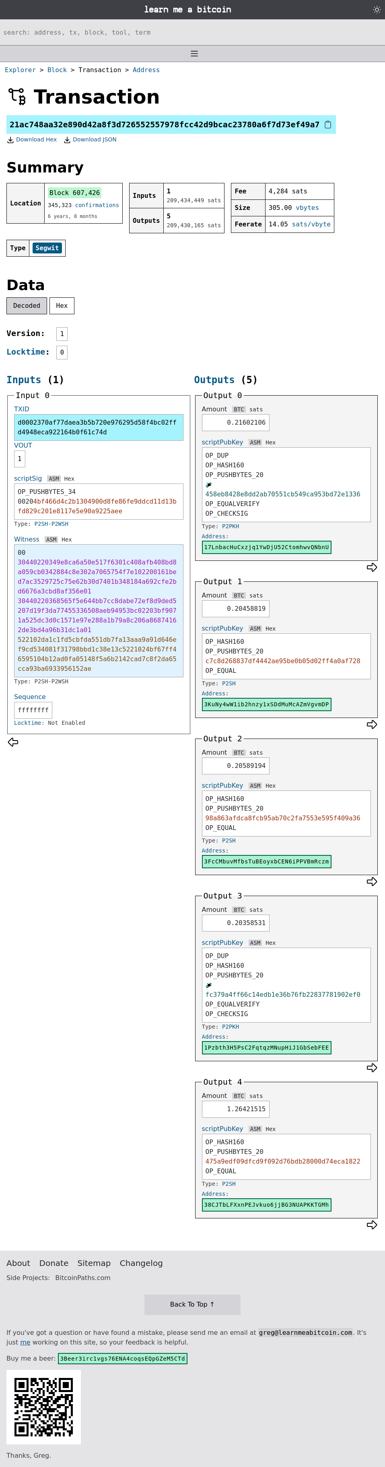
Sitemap (94, 1263)
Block (57, 70)
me (25, 1342)
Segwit (47, 248)
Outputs (214, 380)
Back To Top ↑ (192, 1304)
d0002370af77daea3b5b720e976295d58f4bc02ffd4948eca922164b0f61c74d (97, 427)
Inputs (23, 380)
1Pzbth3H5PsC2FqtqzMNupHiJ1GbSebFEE (266, 1047)
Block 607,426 (74, 193)
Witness (26, 539)
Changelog (141, 1263)
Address (146, 70)
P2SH (229, 683)
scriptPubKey (222, 442)
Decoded (26, 305)
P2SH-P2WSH (51, 524)
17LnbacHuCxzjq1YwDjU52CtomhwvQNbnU (266, 547)
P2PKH (230, 526)
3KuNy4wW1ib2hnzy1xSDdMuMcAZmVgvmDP (266, 704)
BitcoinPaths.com (83, 1278)
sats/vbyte (311, 224)
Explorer (20, 70)
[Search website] (192, 32)
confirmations (97, 205)
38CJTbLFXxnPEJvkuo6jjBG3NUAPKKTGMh (266, 1204)
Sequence (30, 697)
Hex (62, 305)
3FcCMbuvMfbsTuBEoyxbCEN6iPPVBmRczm (266, 861)
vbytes (307, 208)
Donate (54, 1263)
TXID (21, 409)
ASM (54, 478)
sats (256, 409)
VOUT (23, 445)
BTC (239, 409)
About (18, 1263)
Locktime (25, 352)
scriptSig (28, 478)
